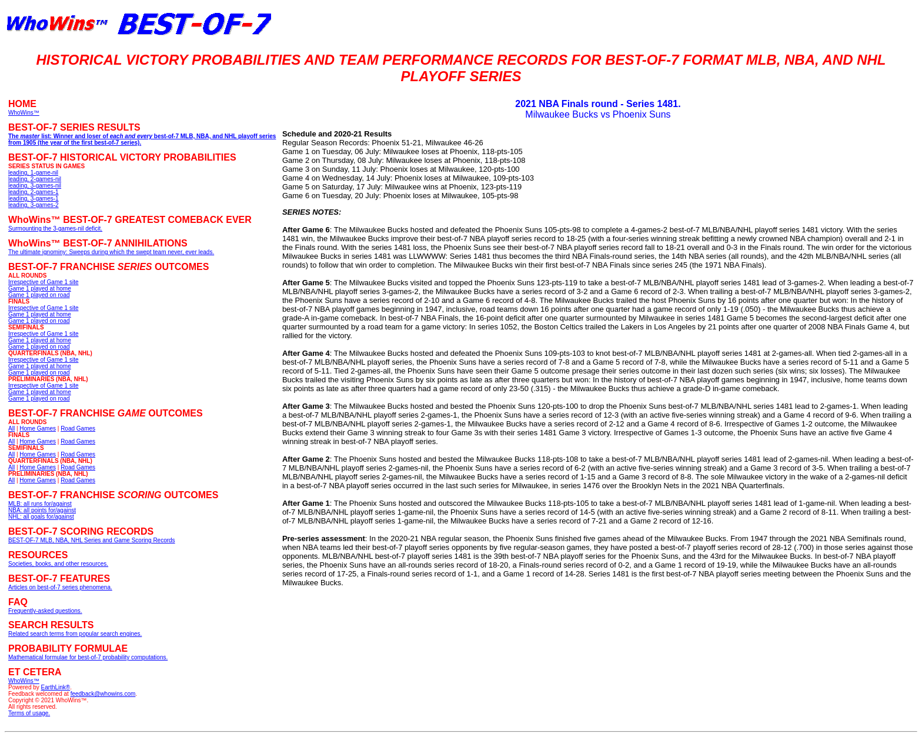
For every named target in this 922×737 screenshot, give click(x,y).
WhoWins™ (23, 681)
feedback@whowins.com (103, 694)
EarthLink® (56, 687)
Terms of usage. (29, 713)
